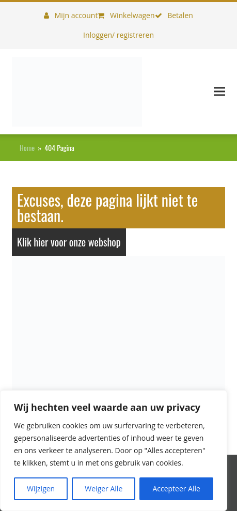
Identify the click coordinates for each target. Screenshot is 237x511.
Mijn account (71, 15)
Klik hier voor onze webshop (69, 242)
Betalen (174, 15)
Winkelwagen (126, 15)
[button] (219, 91)
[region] (113, 450)
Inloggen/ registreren (118, 35)
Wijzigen (41, 488)
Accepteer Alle (176, 488)
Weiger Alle (103, 488)
